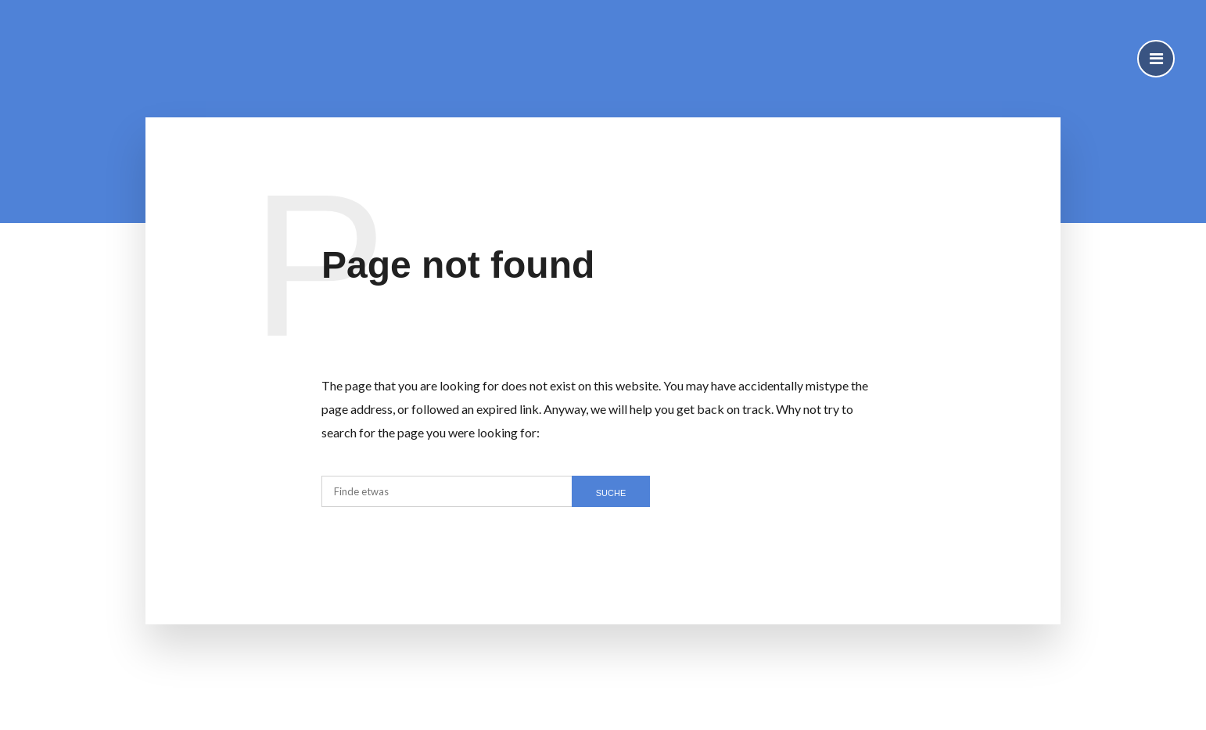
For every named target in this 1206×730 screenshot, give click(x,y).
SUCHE (611, 493)
